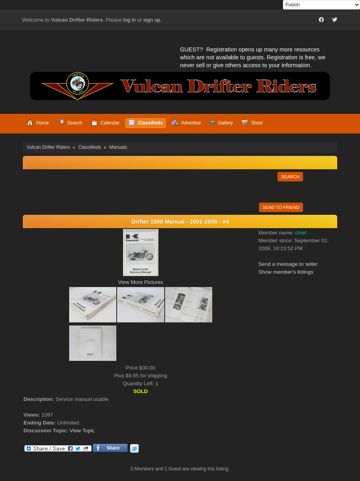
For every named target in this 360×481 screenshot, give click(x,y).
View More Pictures (140, 282)
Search (290, 176)
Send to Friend (281, 207)
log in (129, 20)
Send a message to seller (288, 264)
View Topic (82, 430)
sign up (151, 20)
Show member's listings (286, 272)
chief (300, 233)
